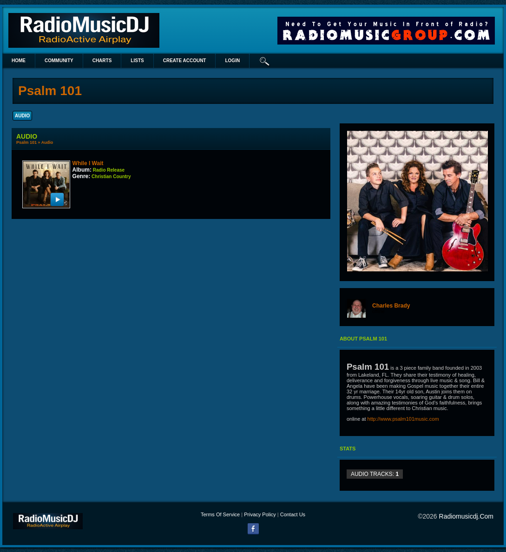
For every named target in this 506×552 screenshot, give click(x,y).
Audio (47, 142)
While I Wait (88, 163)
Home (19, 60)
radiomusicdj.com (466, 516)
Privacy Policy (260, 514)
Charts (102, 60)
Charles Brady (391, 305)
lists (137, 60)
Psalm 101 (26, 142)
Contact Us (292, 514)
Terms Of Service (220, 514)
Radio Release (109, 170)
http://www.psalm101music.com (403, 419)
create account (184, 60)
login (232, 60)
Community (59, 60)
